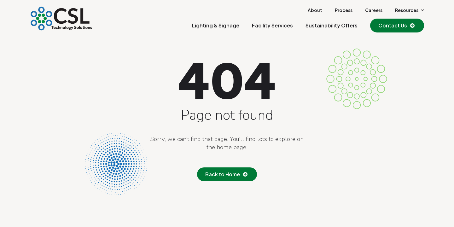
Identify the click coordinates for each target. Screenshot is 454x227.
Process (343, 10)
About (315, 10)
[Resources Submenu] (421, 10)
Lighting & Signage (215, 25)
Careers (373, 10)
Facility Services (272, 25)
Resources (406, 10)
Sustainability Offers (332, 25)
